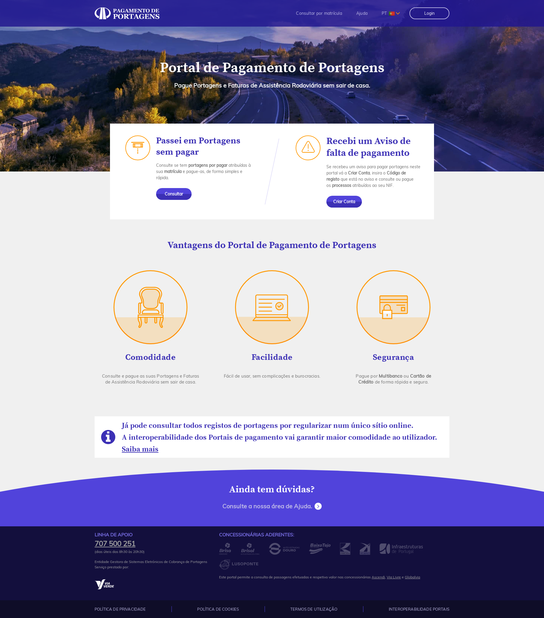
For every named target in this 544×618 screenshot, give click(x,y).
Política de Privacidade (120, 609)
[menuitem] (319, 13)
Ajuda (361, 13)
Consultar (174, 194)
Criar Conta (344, 201)
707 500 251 (115, 543)
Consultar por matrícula (319, 13)
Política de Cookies (218, 609)
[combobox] (391, 13)
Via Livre (394, 577)
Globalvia (412, 577)
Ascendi (378, 577)
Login (429, 13)
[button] (319, 13)
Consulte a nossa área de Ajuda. (267, 506)
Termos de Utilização (313, 609)
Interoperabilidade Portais (419, 609)
